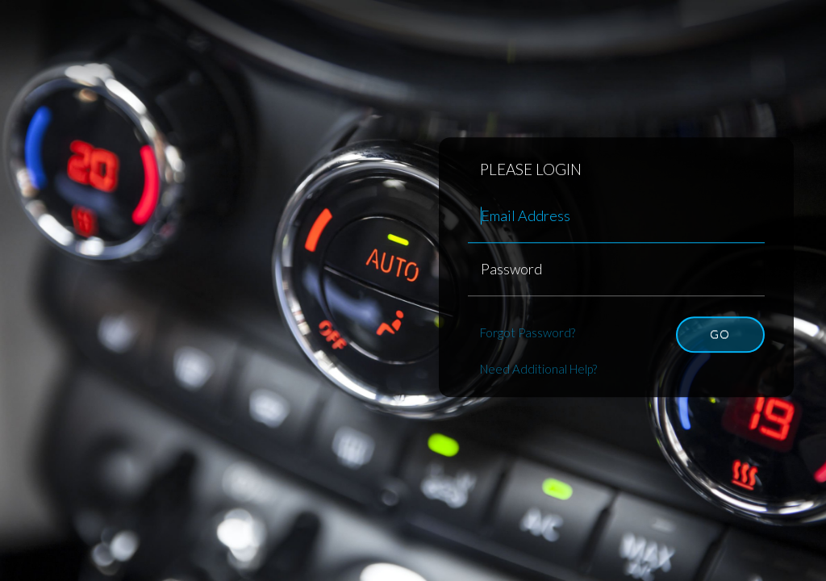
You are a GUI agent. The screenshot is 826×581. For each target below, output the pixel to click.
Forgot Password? (527, 332)
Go (720, 334)
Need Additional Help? (538, 369)
